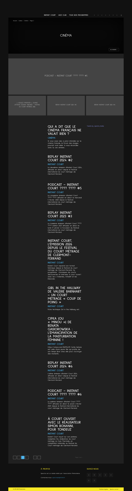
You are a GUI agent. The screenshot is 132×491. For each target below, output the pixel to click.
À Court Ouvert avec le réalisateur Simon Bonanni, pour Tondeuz (64, 424)
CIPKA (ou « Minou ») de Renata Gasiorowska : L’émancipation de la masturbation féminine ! (62, 329)
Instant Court (50, 15)
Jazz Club (62, 15)
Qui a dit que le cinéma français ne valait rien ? (64, 130)
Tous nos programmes (78, 15)
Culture (20, 20)
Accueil (15, 20)
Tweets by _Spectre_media (95, 126)
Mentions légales (103, 489)
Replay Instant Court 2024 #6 (60, 364)
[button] (121, 15)
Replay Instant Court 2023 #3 (60, 214)
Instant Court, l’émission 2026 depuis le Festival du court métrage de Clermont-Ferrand (63, 249)
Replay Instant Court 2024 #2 (60, 158)
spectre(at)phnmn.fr (58, 477)
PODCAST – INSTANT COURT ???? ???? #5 (65, 186)
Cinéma (26, 20)
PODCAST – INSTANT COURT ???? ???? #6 (65, 392)
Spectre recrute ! (114, 489)
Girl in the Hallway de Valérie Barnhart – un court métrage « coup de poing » (64, 295)
